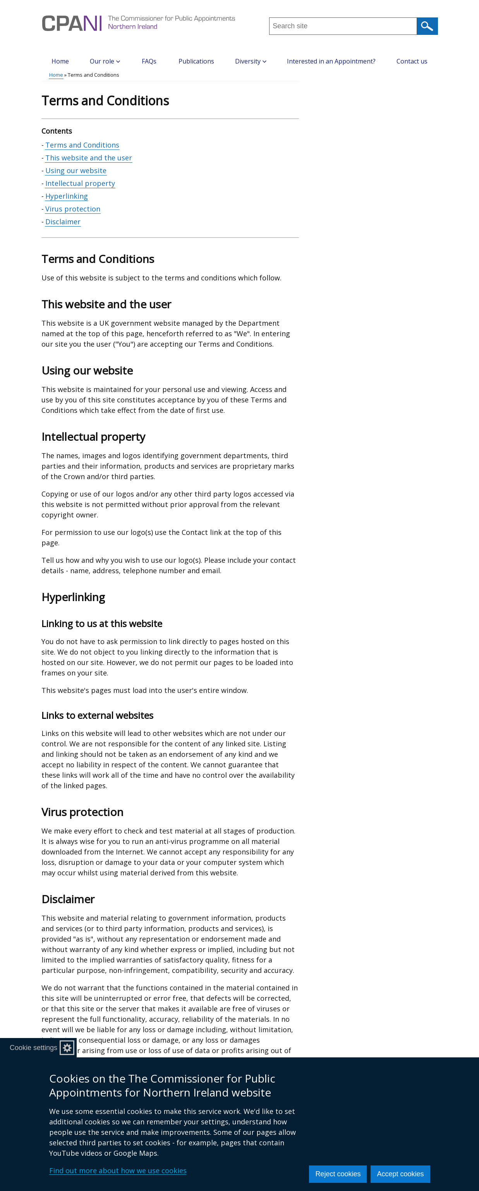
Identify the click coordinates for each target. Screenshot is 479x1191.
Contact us (412, 61)
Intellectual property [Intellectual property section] (80, 183)
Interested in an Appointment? (331, 61)
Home (60, 61)
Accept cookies (400, 1174)
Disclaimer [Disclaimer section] (63, 221)
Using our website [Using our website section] (75, 170)
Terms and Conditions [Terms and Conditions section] (82, 145)
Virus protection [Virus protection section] (72, 208)
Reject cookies (338, 1174)
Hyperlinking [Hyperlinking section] (66, 196)
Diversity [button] (250, 61)
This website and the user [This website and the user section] (88, 157)
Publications (196, 61)
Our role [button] (105, 61)
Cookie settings (33, 1048)
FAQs (149, 61)
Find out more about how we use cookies (118, 1170)
